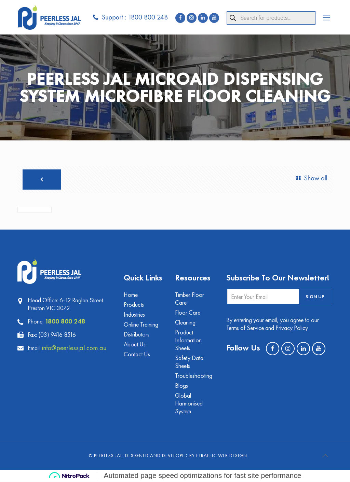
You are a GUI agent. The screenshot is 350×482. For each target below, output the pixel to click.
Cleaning (185, 323)
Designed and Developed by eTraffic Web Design (186, 456)
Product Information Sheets (188, 340)
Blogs (181, 386)
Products (134, 305)
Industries (134, 315)
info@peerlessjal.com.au (75, 347)
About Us (135, 344)
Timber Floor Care (189, 299)
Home (131, 295)
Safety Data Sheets (189, 362)
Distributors (136, 335)
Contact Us (137, 354)
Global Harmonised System (189, 403)
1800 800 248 (65, 321)
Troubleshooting (193, 376)
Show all (310, 178)
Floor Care (187, 313)
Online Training (141, 325)
